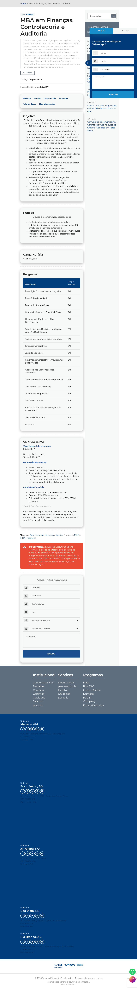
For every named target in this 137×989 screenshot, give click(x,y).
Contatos (38, 693)
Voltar (27, 73)
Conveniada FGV (43, 682)
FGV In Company (89, 699)
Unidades (64, 693)
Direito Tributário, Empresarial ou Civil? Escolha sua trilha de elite (101, 108)
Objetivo (27, 98)
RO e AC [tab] (125, 31)
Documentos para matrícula (67, 684)
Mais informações (47, 104)
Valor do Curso (29, 104)
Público (37, 98)
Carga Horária (50, 98)
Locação (63, 697)
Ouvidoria (39, 697)
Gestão (59, 535)
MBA (23, 14)
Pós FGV (88, 686)
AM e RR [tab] (101, 31)
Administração (37, 535)
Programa (63, 98)
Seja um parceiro (38, 703)
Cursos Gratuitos (93, 705)
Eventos (63, 690)
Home (23, 3)
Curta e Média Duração (92, 692)
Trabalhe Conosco (38, 688)
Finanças (49, 535)
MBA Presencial (28, 538)
